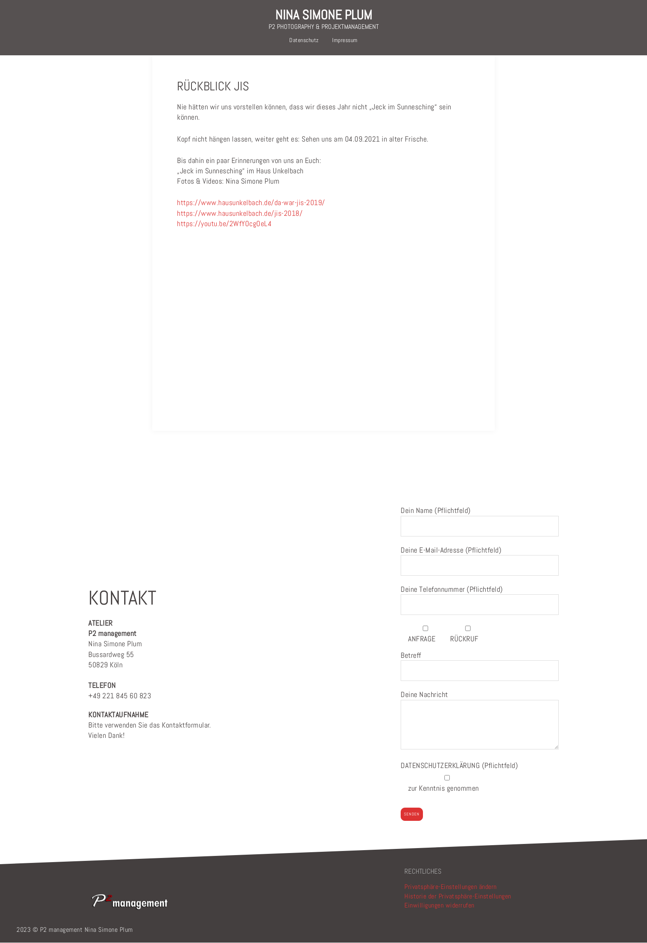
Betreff (480, 663)
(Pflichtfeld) (459, 765)
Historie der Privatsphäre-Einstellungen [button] (457, 896)
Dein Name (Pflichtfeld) (480, 518)
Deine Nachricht (480, 720)
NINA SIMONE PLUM (323, 15)
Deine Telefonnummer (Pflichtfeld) (480, 597)
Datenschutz (304, 40)
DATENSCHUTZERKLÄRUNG (441, 765)
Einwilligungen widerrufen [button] (439, 905)
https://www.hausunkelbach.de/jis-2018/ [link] (239, 213)
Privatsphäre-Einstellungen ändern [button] (450, 886)
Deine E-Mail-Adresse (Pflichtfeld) (480, 557)
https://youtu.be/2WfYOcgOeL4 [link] (224, 223)
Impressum (345, 40)
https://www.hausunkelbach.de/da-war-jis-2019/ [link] (251, 202)
